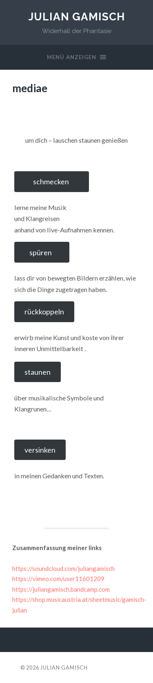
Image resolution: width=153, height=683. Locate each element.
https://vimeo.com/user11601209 (58, 578)
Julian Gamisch (76, 16)
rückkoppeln (44, 311)
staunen (37, 371)
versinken (39, 449)
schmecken (51, 181)
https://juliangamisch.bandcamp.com (61, 589)
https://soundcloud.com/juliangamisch (63, 568)
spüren (41, 252)
